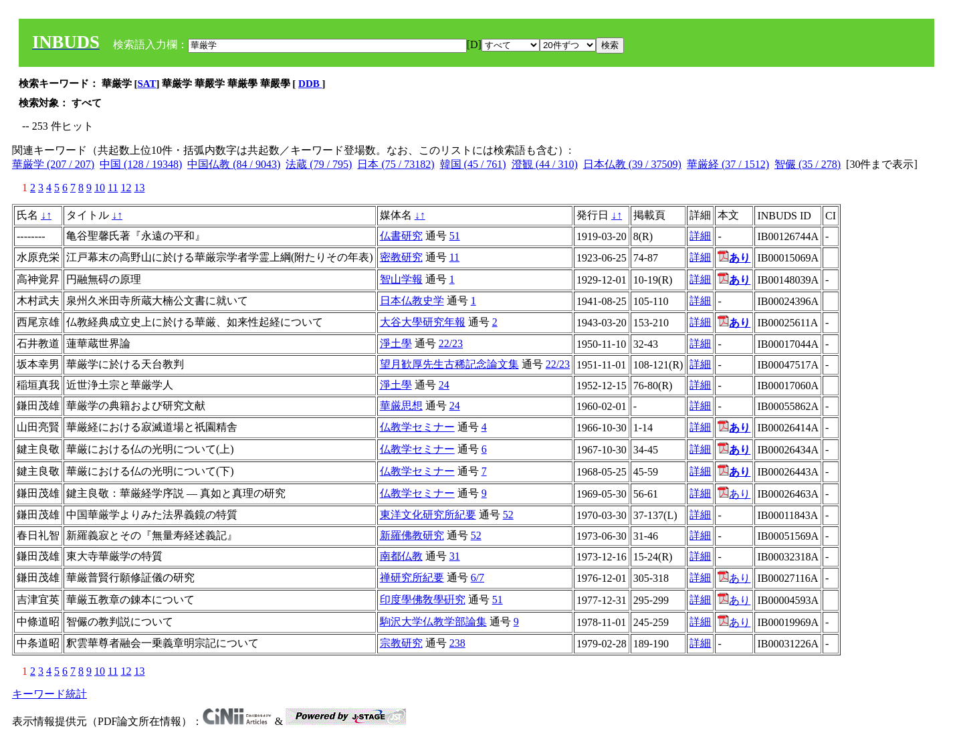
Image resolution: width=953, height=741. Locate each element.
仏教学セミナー (417, 427)
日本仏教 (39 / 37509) (632, 164)
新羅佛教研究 (412, 535)
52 (508, 514)
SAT (147, 83)
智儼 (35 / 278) (807, 164)
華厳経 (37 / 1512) (728, 164)
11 (113, 187)
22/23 (451, 343)
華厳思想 (401, 405)
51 (454, 235)
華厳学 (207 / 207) (53, 164)
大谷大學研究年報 (422, 322)
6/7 (477, 577)
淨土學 (396, 343)
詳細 (700, 235)
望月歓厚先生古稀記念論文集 (449, 364)
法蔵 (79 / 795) (319, 164)
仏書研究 (401, 235)
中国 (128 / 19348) (141, 164)
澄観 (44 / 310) (545, 164)
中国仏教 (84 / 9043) (233, 164)
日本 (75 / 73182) (395, 164)
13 (139, 187)
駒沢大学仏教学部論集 (433, 621)
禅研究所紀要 (412, 577)
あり (734, 494)
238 (457, 643)
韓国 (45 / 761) (473, 164)
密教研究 (401, 257)
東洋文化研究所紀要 (428, 514)
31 (454, 556)
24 (444, 385)
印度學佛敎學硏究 (422, 599)
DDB (310, 83)
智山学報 (401, 279)
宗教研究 (401, 643)
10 (99, 187)
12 (125, 187)
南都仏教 (401, 556)
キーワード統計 (49, 694)
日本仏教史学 (412, 300)
